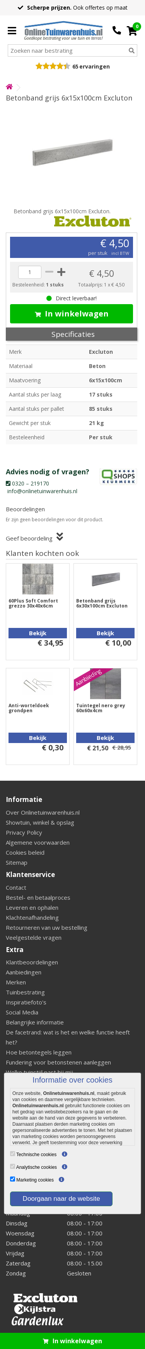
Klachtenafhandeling (32, 917)
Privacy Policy (24, 832)
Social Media (22, 1012)
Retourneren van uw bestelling (46, 927)
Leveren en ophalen (32, 907)
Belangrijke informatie (35, 1022)
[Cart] (132, 30)
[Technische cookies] (12, 1153)
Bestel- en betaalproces (38, 897)
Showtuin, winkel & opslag (40, 822)
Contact (16, 887)
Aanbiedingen (23, 972)
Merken (16, 982)
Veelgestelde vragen (33, 937)
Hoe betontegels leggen (39, 1052)
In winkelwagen (72, 313)
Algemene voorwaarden (38, 842)
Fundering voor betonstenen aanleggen (58, 1062)
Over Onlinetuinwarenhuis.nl (43, 812)
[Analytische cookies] (12, 1166)
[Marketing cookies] (12, 1179)
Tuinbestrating (25, 992)
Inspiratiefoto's (26, 1002)
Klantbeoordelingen (32, 962)
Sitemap (16, 862)
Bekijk (37, 633)
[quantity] (29, 272)
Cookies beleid (25, 852)
